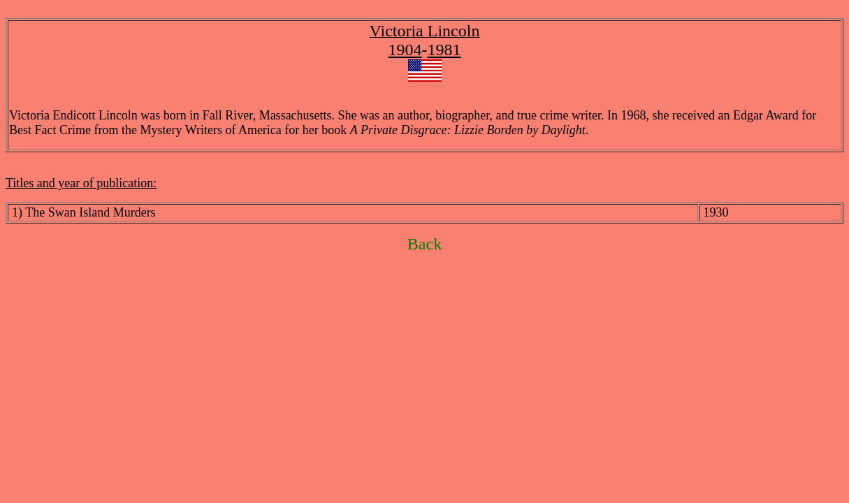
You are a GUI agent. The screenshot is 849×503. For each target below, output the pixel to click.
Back (424, 244)
